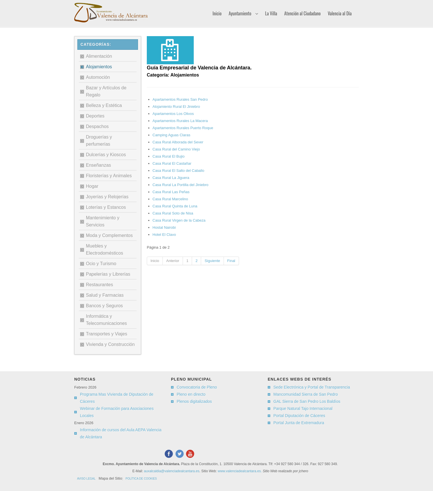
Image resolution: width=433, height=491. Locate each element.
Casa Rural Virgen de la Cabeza (178, 220)
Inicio (154, 261)
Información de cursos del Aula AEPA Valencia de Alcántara (121, 433)
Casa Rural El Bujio (168, 156)
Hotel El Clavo (164, 234)
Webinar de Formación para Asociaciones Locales (117, 412)
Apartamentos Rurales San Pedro (180, 99)
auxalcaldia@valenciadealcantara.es (171, 471)
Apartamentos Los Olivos (173, 114)
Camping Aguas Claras (171, 135)
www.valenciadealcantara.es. (240, 471)
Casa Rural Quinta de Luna (174, 206)
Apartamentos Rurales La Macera (180, 121)
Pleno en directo (191, 394)
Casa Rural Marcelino (170, 199)
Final (231, 261)
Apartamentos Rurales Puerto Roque (182, 128)
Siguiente (212, 261)
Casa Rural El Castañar (171, 163)
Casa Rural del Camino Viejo (176, 149)
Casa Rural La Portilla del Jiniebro (180, 185)
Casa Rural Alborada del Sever (177, 142)
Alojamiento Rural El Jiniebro (176, 106)
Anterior (172, 261)
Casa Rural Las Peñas (170, 192)
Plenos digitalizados (194, 401)
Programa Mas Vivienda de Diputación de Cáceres (116, 398)
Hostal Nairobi (164, 227)
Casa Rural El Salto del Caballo (178, 170)
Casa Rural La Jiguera (170, 178)
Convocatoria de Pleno (197, 387)
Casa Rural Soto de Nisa (172, 213)
